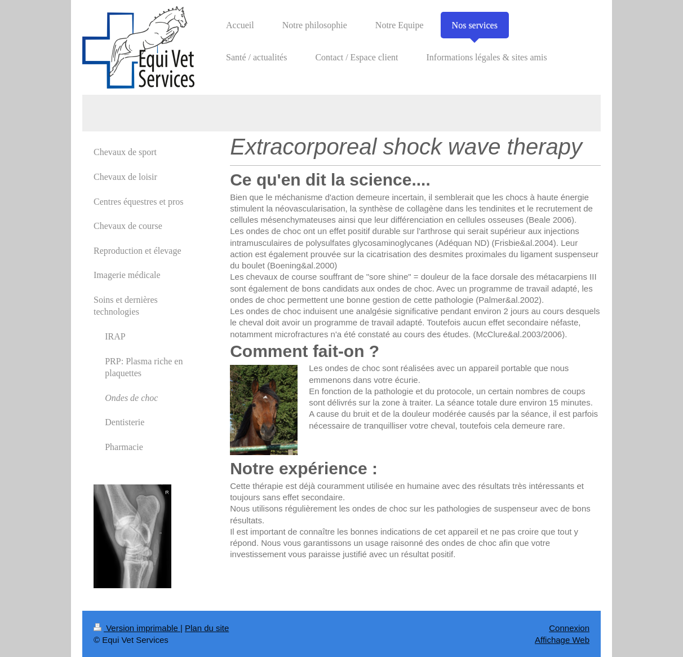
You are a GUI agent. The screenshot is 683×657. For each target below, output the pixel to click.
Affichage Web (562, 640)
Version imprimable (137, 628)
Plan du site (207, 628)
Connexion (569, 628)
